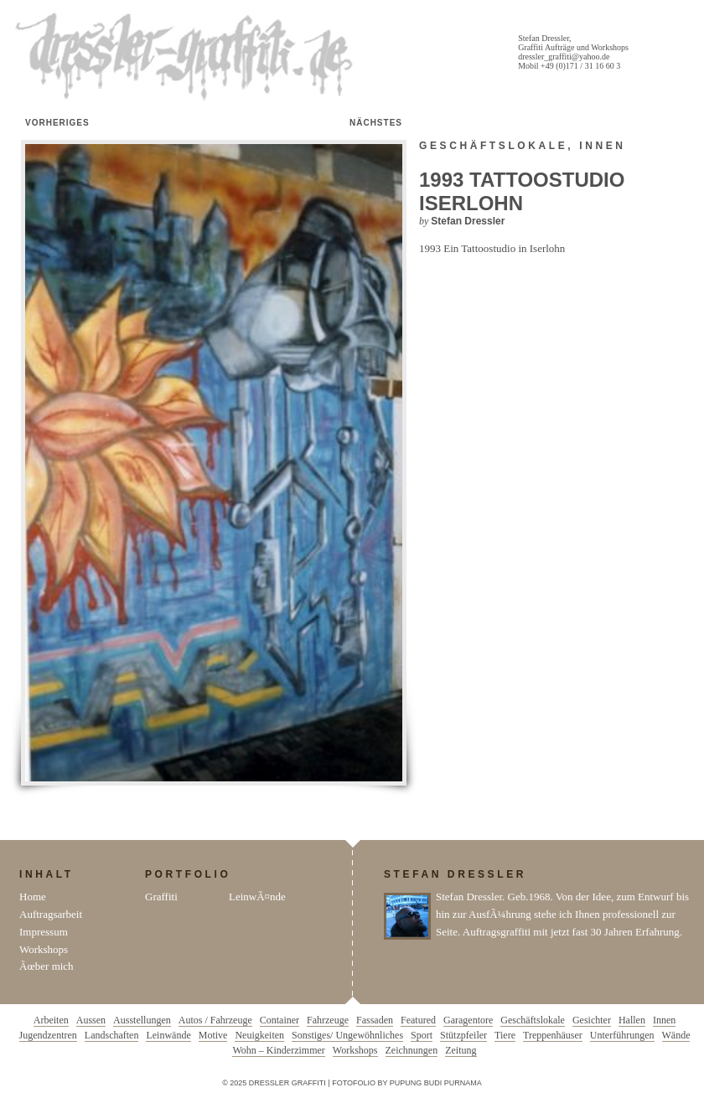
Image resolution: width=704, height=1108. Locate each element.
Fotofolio (353, 1083)
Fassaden (374, 1020)
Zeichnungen (412, 1050)
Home (32, 896)
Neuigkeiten (259, 1035)
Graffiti (161, 896)
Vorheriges (57, 122)
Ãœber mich (46, 966)
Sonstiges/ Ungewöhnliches (347, 1035)
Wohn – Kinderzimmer (278, 1050)
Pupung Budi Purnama (436, 1083)
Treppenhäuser (552, 1035)
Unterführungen (622, 1035)
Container (279, 1020)
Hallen (632, 1020)
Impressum (43, 931)
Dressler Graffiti (187, 57)
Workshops (43, 949)
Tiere (504, 1035)
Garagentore (468, 1020)
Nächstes (375, 122)
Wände (676, 1035)
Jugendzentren (48, 1035)
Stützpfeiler (463, 1035)
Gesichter (591, 1020)
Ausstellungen (142, 1020)
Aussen (91, 1020)
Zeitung (460, 1050)
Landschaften (112, 1035)
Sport (421, 1035)
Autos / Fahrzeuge (215, 1020)
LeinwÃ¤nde (257, 896)
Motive (213, 1035)
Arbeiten (51, 1020)
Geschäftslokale (493, 146)
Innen (602, 146)
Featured (418, 1020)
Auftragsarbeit (50, 914)
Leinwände (168, 1035)
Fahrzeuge (328, 1020)
